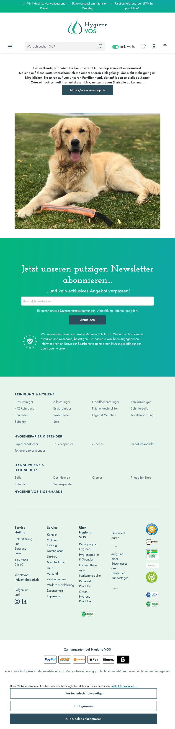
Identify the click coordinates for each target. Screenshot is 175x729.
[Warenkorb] (165, 46)
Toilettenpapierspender (30, 450)
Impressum (54, 596)
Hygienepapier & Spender (38, 436)
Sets (56, 421)
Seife (18, 477)
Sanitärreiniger (141, 402)
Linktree (52, 556)
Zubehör (20, 421)
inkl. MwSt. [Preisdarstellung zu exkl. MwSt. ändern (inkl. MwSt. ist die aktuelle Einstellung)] (124, 46)
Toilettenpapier (63, 444)
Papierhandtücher (26, 444)
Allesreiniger (61, 402)
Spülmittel (21, 415)
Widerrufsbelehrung (60, 585)
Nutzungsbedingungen (126, 343)
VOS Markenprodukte (90, 573)
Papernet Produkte (85, 583)
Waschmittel (61, 415)
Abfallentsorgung (142, 415)
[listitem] (152, 530)
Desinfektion (61, 477)
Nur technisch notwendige (84, 693)
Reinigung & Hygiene (35, 394)
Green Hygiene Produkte (85, 596)
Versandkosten (75, 671)
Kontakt (52, 534)
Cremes (97, 477)
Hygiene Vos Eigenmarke (38, 491)
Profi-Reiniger (24, 402)
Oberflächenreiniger (105, 402)
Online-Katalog (52, 542)
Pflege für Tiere (141, 477)
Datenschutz (55, 590)
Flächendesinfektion (105, 408)
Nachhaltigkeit (56, 562)
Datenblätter (55, 550)
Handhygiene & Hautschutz (29, 467)
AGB (50, 568)
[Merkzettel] (143, 46)
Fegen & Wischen (104, 415)
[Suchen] (100, 46)
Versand (52, 573)
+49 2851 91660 (21, 562)
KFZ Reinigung (24, 408)
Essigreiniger (62, 408)
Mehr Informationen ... (124, 686)
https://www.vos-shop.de (87, 90)
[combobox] (60, 46)
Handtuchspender (142, 444)
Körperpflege (88, 565)
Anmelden (87, 320)
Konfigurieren (84, 706)
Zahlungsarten (56, 579)
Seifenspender (63, 484)
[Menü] (10, 46)
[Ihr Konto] (154, 46)
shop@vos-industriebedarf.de (23, 577)
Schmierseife (139, 408)
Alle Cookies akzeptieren (83, 718)
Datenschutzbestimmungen (77, 310)
